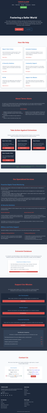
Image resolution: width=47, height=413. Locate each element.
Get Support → (28, 71)
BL (7, 395)
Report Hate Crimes (4, 406)
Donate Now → (28, 85)
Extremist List (28, 4)
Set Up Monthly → (23, 313)
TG (3, 395)
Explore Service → (5, 85)
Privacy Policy (26, 403)
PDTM (2, 401)
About (13, 4)
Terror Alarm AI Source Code (28, 401)
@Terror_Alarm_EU (35, 374)
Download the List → (23, 271)
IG (11, 395)
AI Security (2, 403)
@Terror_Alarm (35, 372)
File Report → (39, 147)
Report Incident (19, 29)
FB (5, 395)
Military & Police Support (5, 404)
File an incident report (36, 370)
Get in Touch (23, 7)
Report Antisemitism (4, 407)
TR (9, 395)
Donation (33, 4)
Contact (25, 406)
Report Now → (5, 57)
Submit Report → (8, 147)
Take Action (17, 4)
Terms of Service (27, 404)
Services (22, 4)
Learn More (28, 29)
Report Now (33, 376)
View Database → (29, 57)
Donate (25, 394)
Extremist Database (27, 393)
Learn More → (5, 71)
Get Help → (8, 160)
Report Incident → (23, 147)
